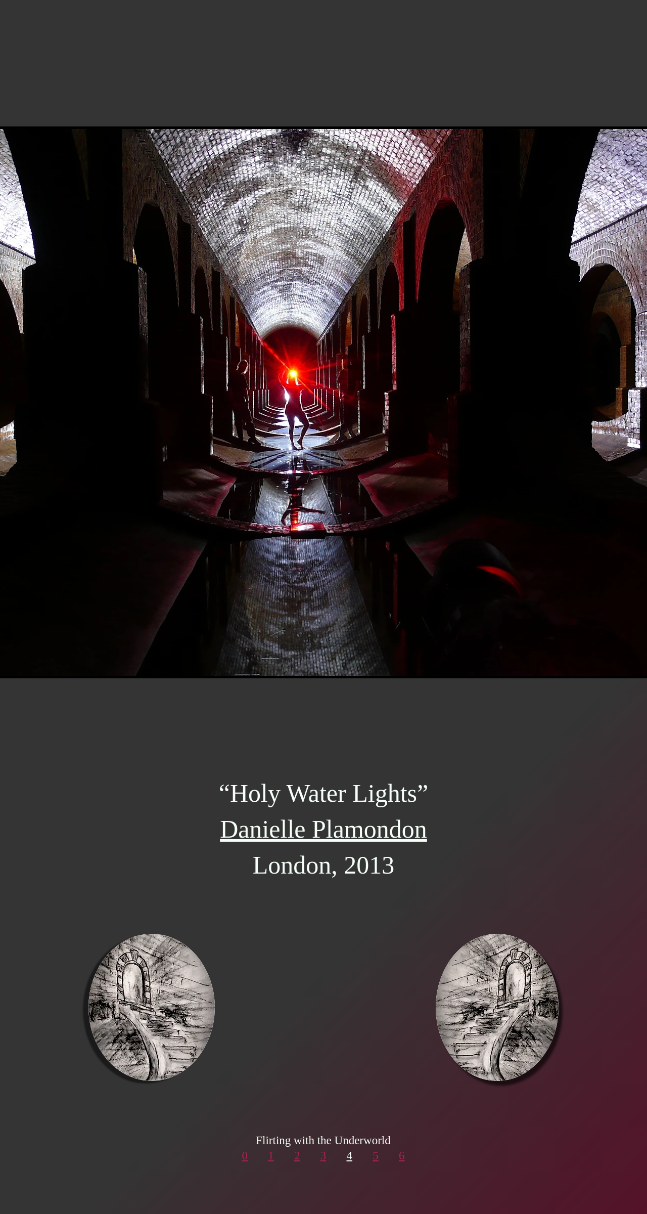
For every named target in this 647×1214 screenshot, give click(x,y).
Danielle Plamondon (323, 829)
